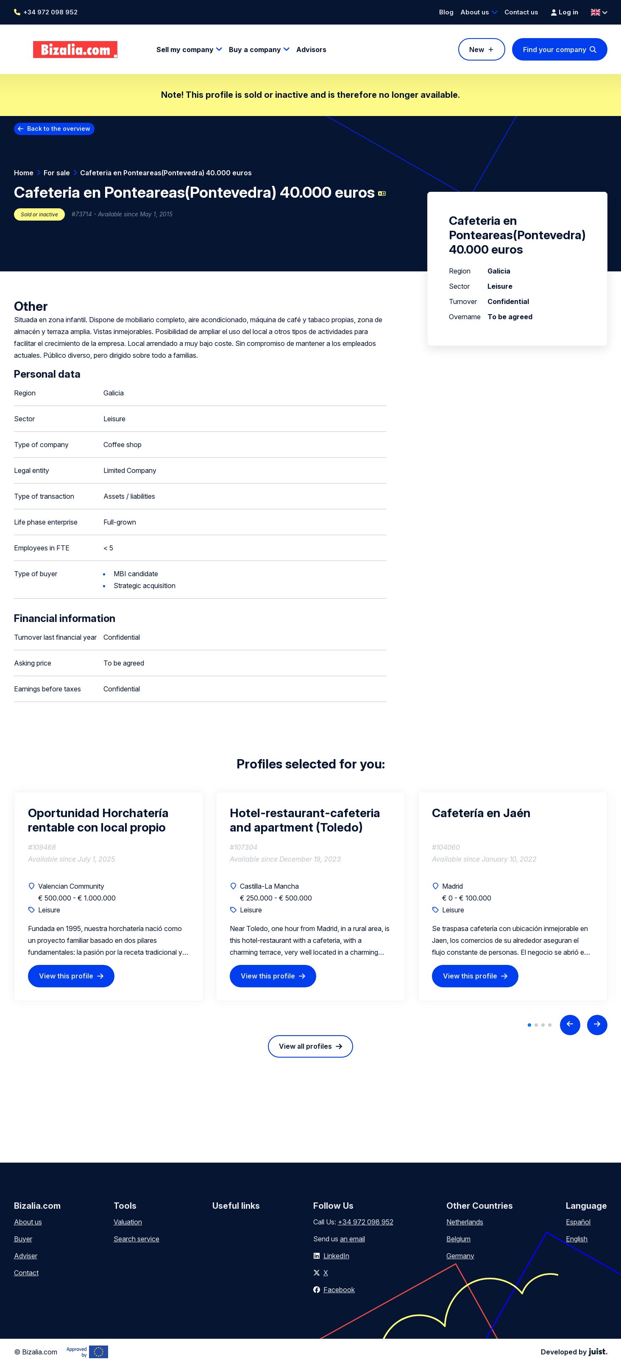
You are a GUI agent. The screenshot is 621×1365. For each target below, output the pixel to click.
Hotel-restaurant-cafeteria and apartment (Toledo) (305, 820)
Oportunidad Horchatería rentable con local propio (98, 820)
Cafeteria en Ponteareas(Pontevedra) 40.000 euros (166, 173)
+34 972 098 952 (50, 12)
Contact (26, 1272)
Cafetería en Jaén (481, 813)
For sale (57, 173)
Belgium (458, 1239)
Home (23, 173)
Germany (460, 1256)
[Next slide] (597, 1025)
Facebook (339, 1289)
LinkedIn (336, 1256)
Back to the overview (58, 128)
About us (474, 12)
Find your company (554, 49)
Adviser (25, 1256)
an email (352, 1239)
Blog (446, 12)
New (476, 49)
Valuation (128, 1222)
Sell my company (185, 49)
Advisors (311, 49)
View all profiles (305, 1046)
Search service (136, 1239)
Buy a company (255, 49)
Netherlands (464, 1222)
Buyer (23, 1239)
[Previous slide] (570, 1025)
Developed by (574, 1352)
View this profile (66, 976)
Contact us (521, 12)
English (577, 1239)
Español (578, 1222)
